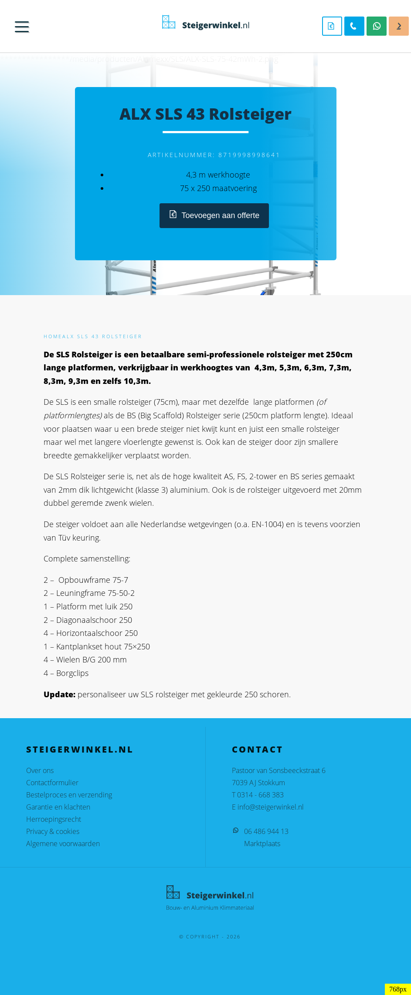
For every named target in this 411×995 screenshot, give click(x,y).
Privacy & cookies (52, 831)
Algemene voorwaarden (63, 843)
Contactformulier (52, 782)
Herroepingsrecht (53, 819)
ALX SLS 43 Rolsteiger (102, 336)
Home (53, 336)
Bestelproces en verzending (69, 795)
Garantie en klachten (58, 807)
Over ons (40, 770)
